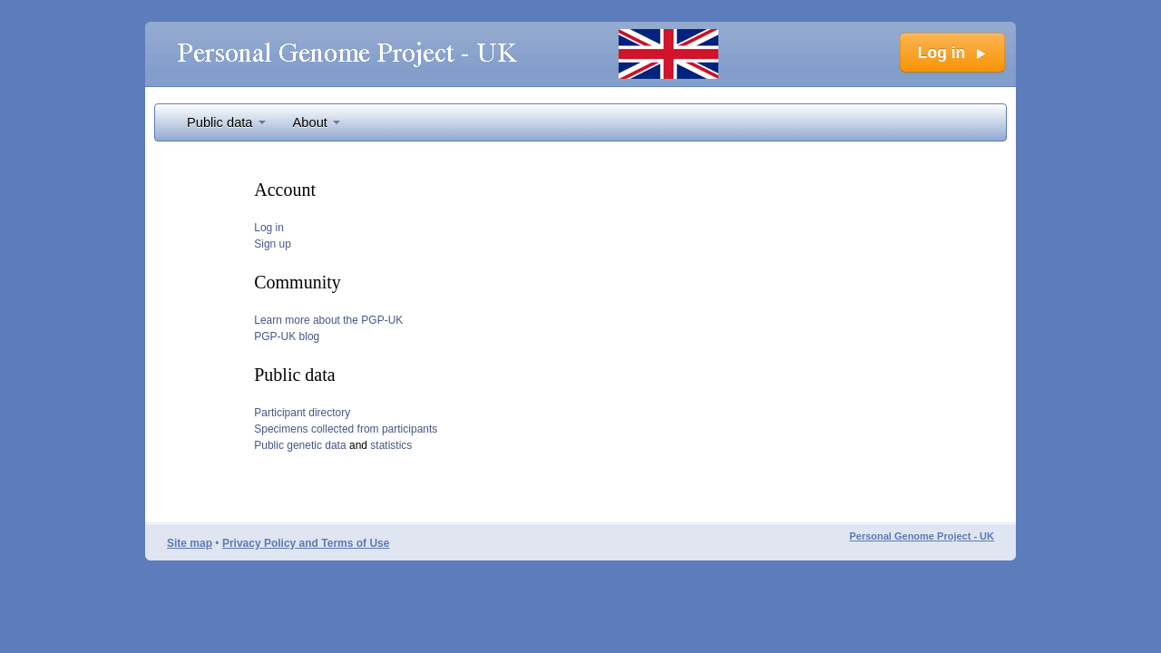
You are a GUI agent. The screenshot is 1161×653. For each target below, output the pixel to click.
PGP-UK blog (286, 336)
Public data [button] (226, 122)
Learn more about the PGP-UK (328, 320)
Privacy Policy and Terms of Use (306, 543)
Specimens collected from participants (345, 429)
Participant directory (302, 412)
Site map (189, 543)
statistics (391, 445)
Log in (269, 227)
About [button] (316, 122)
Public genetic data (300, 445)
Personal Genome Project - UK (921, 536)
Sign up (272, 244)
